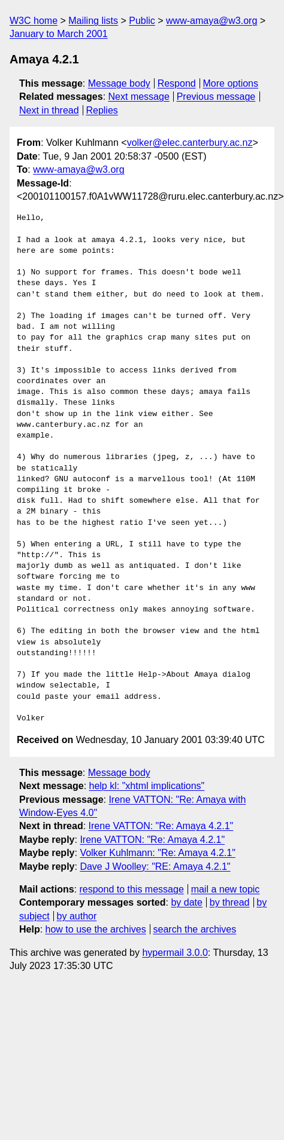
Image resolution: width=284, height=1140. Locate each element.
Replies (101, 110)
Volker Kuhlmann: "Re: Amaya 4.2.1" (157, 853)
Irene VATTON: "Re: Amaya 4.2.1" (161, 826)
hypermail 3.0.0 (174, 953)
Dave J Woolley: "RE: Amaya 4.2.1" (155, 866)
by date (186, 902)
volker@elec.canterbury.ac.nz (190, 142)
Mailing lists (93, 21)
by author (77, 916)
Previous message (216, 96)
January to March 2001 (59, 34)
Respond (177, 83)
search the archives (195, 929)
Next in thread (49, 110)
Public (142, 21)
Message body (119, 83)
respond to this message (131, 889)
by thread (230, 902)
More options (231, 83)
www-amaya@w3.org (211, 21)
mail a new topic (225, 889)
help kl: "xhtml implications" (147, 786)
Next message (139, 96)
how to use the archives (96, 929)
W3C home (34, 21)
